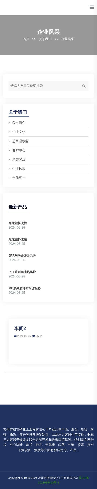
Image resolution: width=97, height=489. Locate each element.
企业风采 (67, 39)
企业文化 (18, 132)
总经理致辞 (20, 141)
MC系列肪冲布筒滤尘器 (25, 288)
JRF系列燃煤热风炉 (22, 255)
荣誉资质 (18, 159)
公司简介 (18, 122)
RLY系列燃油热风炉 (22, 272)
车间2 (20, 328)
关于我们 (45, 39)
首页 (26, 39)
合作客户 (18, 178)
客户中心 (18, 150)
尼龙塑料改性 (18, 223)
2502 (37, 335)
